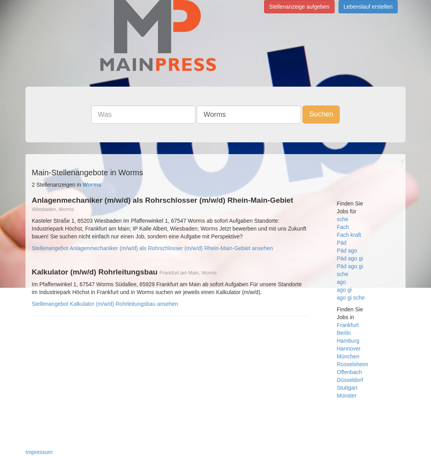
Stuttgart (347, 388)
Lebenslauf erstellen (368, 7)
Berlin (344, 333)
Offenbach (349, 372)
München (348, 356)
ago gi (344, 290)
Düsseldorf (350, 380)
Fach (343, 227)
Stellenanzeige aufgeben (299, 7)
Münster (347, 395)
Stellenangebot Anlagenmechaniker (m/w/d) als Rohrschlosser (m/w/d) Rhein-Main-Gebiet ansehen (152, 248)
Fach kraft (349, 235)
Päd (342, 243)
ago (341, 282)
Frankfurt (348, 325)
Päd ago (347, 250)
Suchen (321, 114)
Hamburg (348, 341)
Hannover (349, 348)
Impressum (39, 452)
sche (343, 219)
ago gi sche (351, 297)
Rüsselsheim (352, 364)
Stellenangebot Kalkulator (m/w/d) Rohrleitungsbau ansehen (105, 304)
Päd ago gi (350, 258)
